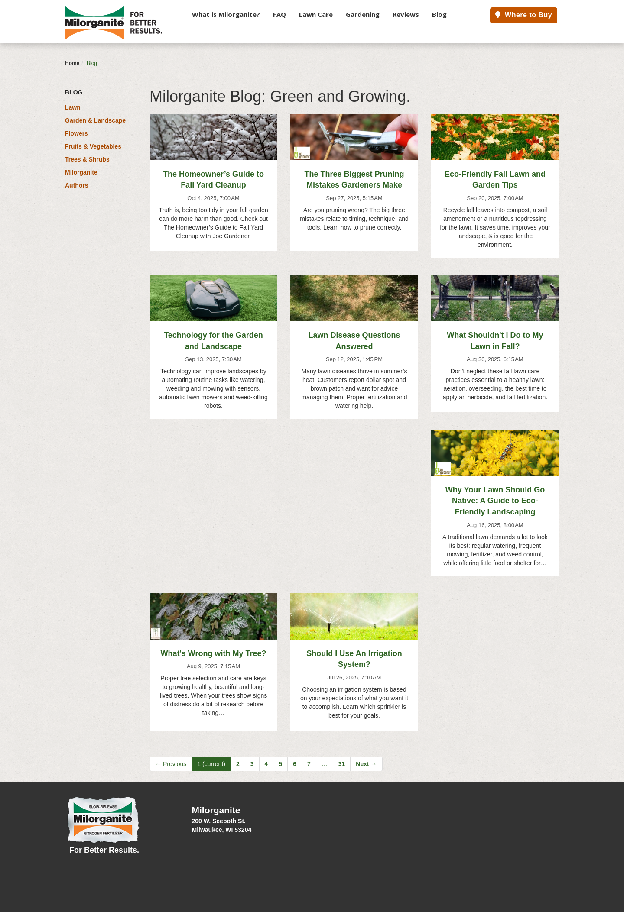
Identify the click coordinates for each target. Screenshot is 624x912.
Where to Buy (523, 15)
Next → (366, 763)
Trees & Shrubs (87, 159)
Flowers (76, 133)
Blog (439, 14)
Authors (76, 185)
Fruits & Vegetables (93, 146)
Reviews (406, 14)
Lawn (73, 107)
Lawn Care (316, 14)
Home (72, 63)
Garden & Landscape (95, 120)
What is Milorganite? (226, 14)
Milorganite (81, 172)
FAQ (279, 14)
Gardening (363, 14)
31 (341, 763)
